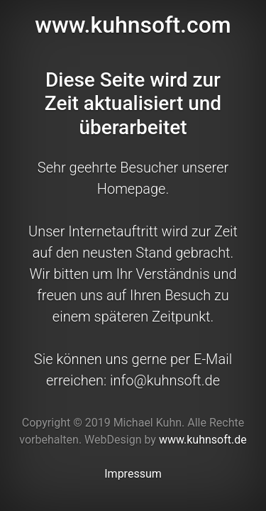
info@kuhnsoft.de (165, 380)
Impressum (133, 473)
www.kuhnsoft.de (203, 439)
